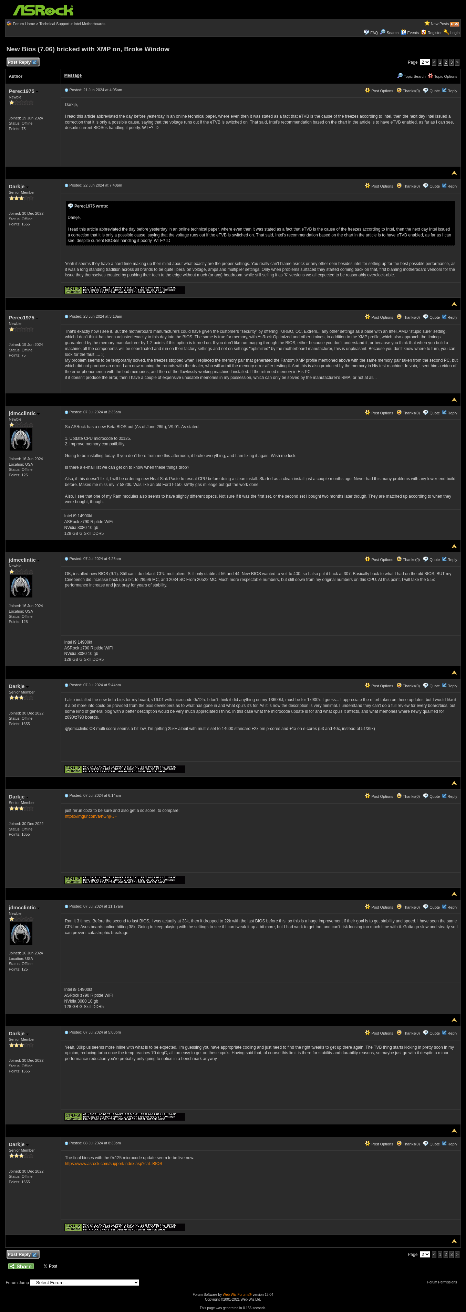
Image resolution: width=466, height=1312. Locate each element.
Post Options (379, 91)
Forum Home (24, 24)
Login (455, 33)
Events (410, 33)
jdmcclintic (24, 413)
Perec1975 (23, 91)
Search (393, 33)
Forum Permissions (443, 1282)
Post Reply (22, 62)
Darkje (19, 186)
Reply (452, 91)
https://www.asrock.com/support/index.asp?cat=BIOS (113, 1163)
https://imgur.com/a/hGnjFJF (91, 816)
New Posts (440, 24)
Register (434, 33)
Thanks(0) (408, 91)
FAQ (374, 33)
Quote (434, 91)
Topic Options (442, 76)
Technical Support (54, 24)
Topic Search (411, 76)
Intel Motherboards (89, 24)
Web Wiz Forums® (237, 1295)
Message (73, 75)
